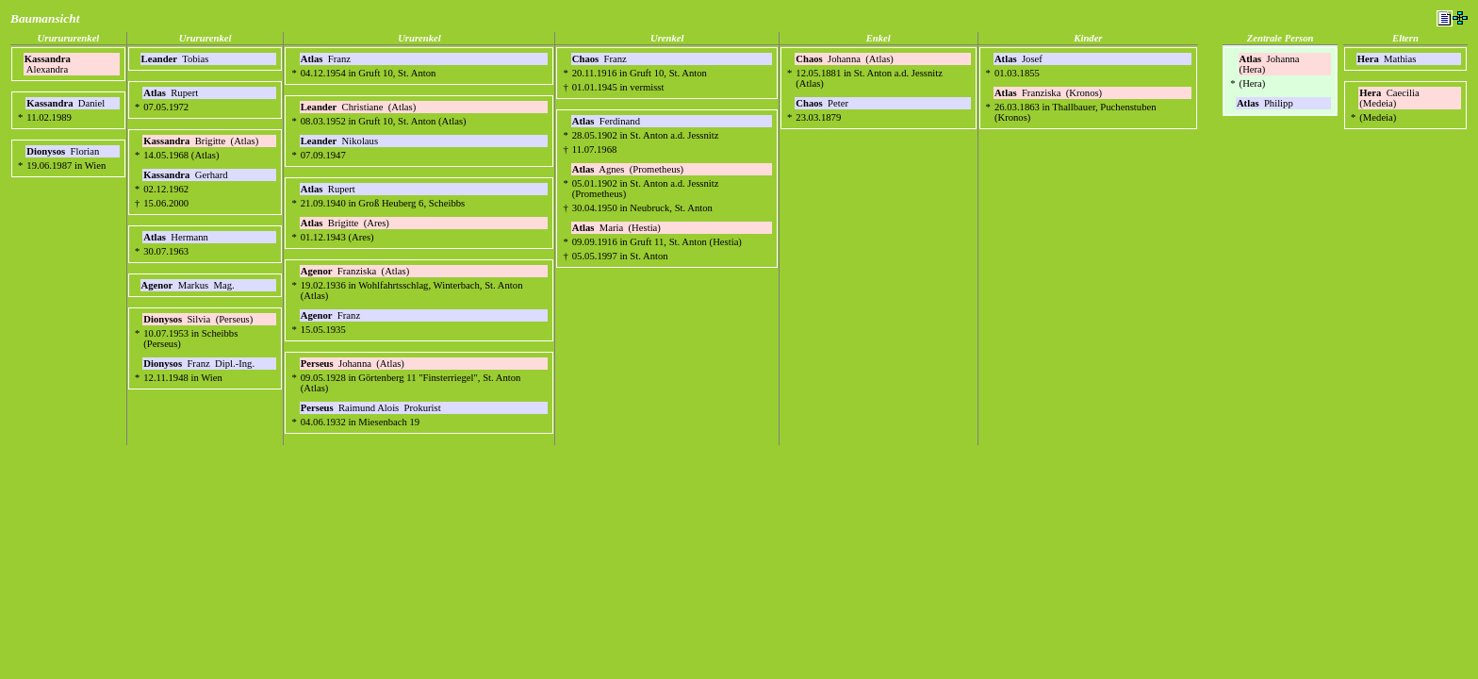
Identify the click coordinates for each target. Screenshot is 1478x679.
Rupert (172, 93)
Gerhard (186, 175)
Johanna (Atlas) (352, 363)
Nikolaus (341, 141)
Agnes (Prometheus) (627, 169)
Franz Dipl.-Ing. (199, 363)
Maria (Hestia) (616, 228)
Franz (327, 59)
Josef (1019, 59)
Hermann (176, 237)
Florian (64, 151)
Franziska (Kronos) (1048, 93)
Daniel (66, 103)
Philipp (1266, 103)
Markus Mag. (188, 285)
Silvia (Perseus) (198, 319)
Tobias (176, 59)
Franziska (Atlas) (355, 271)
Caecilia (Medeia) (1390, 98)
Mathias (1388, 59)
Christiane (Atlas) (359, 107)
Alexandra (48, 64)
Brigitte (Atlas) (200, 141)
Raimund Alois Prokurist (371, 408)
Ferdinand (607, 121)
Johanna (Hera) (1271, 64)
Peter (823, 103)
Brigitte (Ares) (345, 223)
